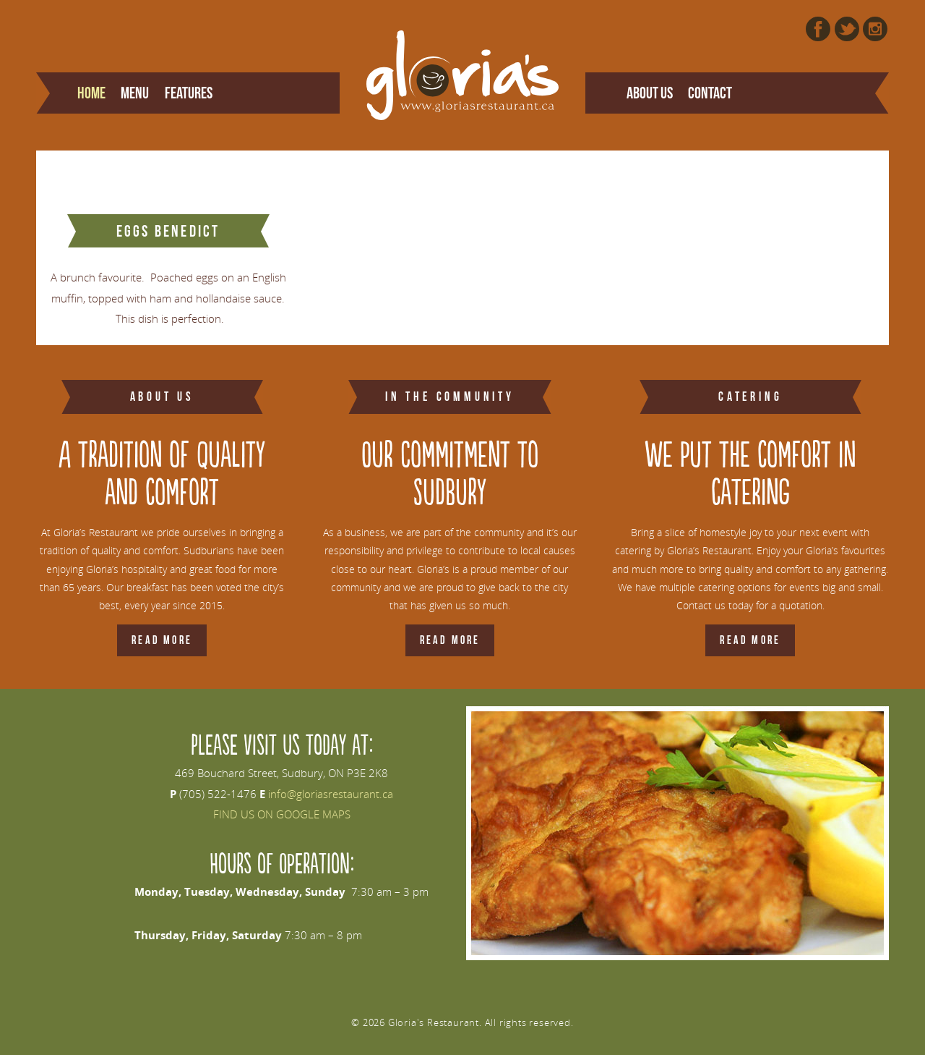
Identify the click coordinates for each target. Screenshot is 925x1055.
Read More (162, 640)
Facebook (818, 29)
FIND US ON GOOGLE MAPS (281, 814)
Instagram (875, 29)
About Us (650, 92)
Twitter (847, 29)
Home (91, 92)
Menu (135, 92)
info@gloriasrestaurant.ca (330, 794)
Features (188, 92)
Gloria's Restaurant (462, 75)
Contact (710, 92)
